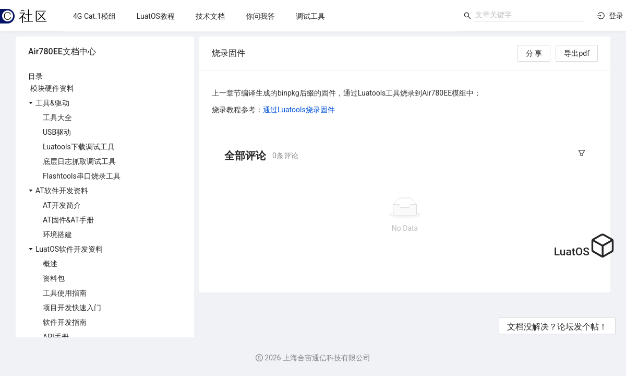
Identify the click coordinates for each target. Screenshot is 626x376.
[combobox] (530, 14)
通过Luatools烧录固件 (299, 109)
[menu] (260, 16)
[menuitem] (94, 16)
